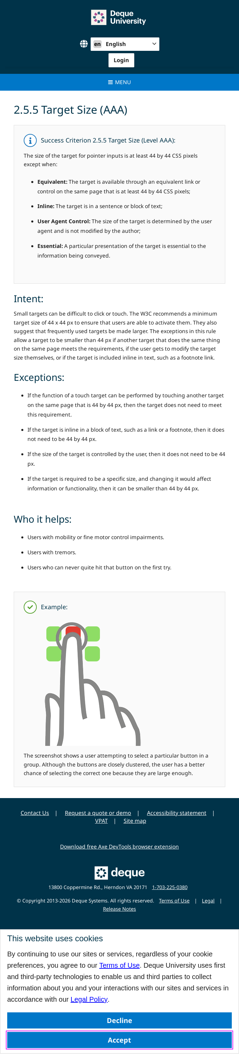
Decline (119, 1020)
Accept (119, 1040)
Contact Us (35, 813)
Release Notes (119, 909)
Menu (119, 82)
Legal (208, 900)
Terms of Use (119, 965)
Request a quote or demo (98, 813)
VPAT (101, 821)
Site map (135, 821)
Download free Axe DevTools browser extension (119, 846)
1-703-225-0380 (169, 887)
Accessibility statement (176, 813)
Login (121, 60)
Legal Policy (89, 999)
